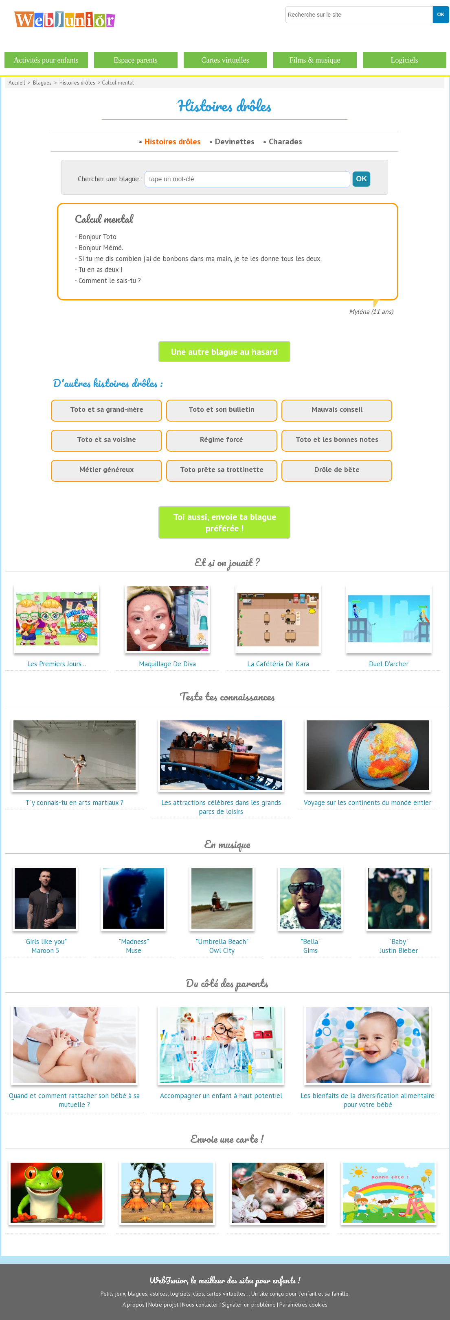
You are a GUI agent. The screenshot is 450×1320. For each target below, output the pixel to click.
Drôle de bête (337, 469)
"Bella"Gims (310, 941)
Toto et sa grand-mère (106, 409)
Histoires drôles (77, 82)
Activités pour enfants (46, 60)
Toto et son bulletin (222, 409)
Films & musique (314, 60)
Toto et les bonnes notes (337, 439)
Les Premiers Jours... (56, 659)
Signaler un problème (249, 1304)
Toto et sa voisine (106, 439)
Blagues (42, 82)
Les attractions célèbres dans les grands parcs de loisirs (221, 802)
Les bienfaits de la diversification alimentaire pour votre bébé (368, 1095)
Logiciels (404, 60)
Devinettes (235, 141)
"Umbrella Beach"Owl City (222, 941)
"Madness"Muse (133, 941)
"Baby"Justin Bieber (398, 941)
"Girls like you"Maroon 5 (45, 941)
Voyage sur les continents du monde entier (367, 798)
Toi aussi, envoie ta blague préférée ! (224, 522)
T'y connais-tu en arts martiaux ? (74, 798)
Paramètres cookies (303, 1304)
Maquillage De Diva (167, 659)
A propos (134, 1304)
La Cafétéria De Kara (278, 659)
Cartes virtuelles (225, 60)
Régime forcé (221, 439)
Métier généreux (106, 469)
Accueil (17, 82)
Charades (285, 141)
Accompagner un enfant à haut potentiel (221, 1091)
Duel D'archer (389, 659)
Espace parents (135, 60)
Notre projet (163, 1304)
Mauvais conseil (337, 409)
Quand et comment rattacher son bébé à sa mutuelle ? (74, 1095)
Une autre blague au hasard (224, 351)
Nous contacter (200, 1304)
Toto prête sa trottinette (221, 469)
